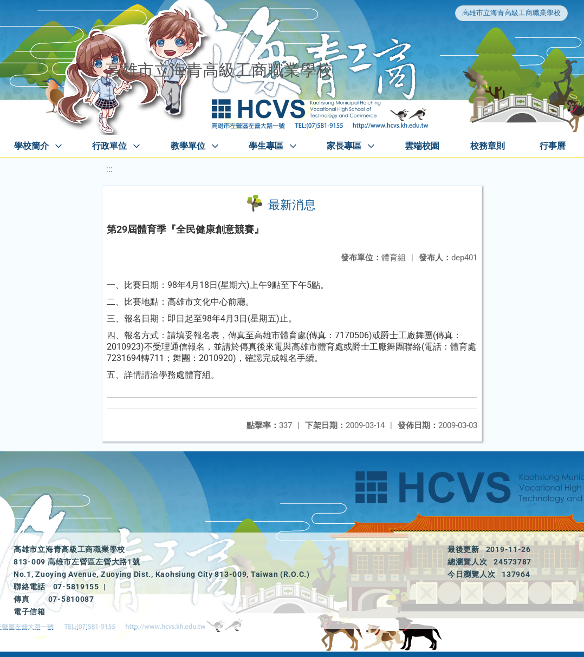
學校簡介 (31, 146)
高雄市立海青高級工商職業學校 (511, 13)
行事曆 (553, 146)
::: (109, 169)
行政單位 (109, 146)
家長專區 (344, 146)
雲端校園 (422, 146)
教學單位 (188, 146)
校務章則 (487, 146)
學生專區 (266, 146)
